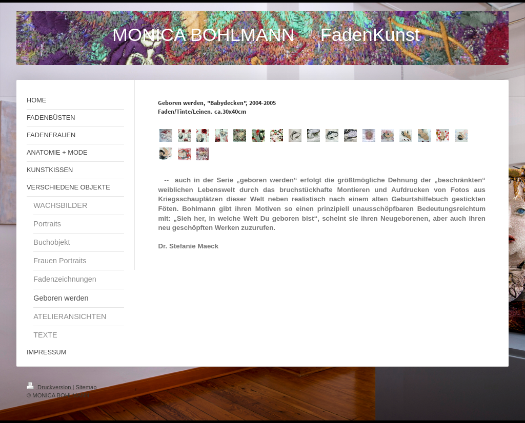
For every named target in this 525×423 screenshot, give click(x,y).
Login (491, 386)
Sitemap (86, 387)
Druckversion (50, 387)
